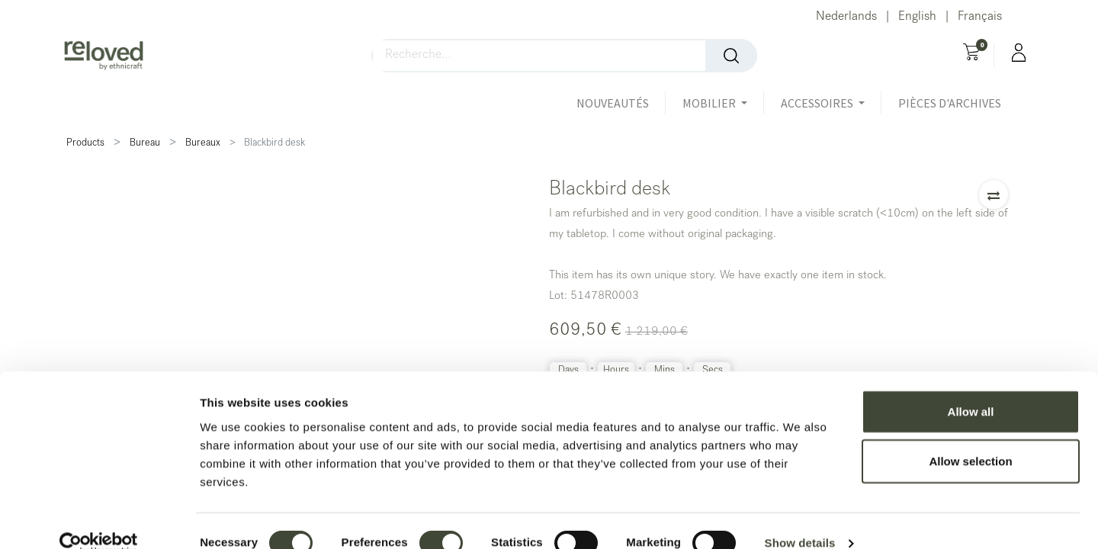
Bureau (145, 144)
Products (85, 144)
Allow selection (970, 437)
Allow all (971, 386)
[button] (993, 194)
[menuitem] (621, 103)
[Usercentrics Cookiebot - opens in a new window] (98, 519)
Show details (800, 518)
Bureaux (202, 144)
